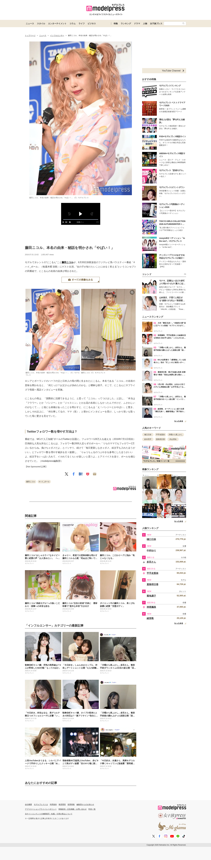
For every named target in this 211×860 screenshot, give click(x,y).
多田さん (151, 562)
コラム (72, 23)
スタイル (41, 23)
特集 (116, 23)
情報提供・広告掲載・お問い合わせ (72, 809)
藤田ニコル (67, 262)
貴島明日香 (160, 439)
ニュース (30, 23)
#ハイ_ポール (44, 482)
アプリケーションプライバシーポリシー (41, 809)
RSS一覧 (92, 809)
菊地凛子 (151, 596)
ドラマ (137, 23)
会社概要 (28, 804)
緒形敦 (150, 618)
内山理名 (173, 439)
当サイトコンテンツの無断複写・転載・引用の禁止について (48, 814)
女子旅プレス (156, 23)
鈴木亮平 (147, 439)
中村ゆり (151, 550)
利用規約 (53, 804)
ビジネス (92, 23)
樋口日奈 (147, 435)
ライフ (82, 23)
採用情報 (71, 804)
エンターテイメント (57, 23)
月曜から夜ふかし (176, 435)
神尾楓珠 (151, 607)
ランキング (126, 23)
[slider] (80, 219)
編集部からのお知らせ (85, 804)
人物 (145, 23)
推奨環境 (62, 804)
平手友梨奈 (160, 435)
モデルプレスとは (41, 804)
